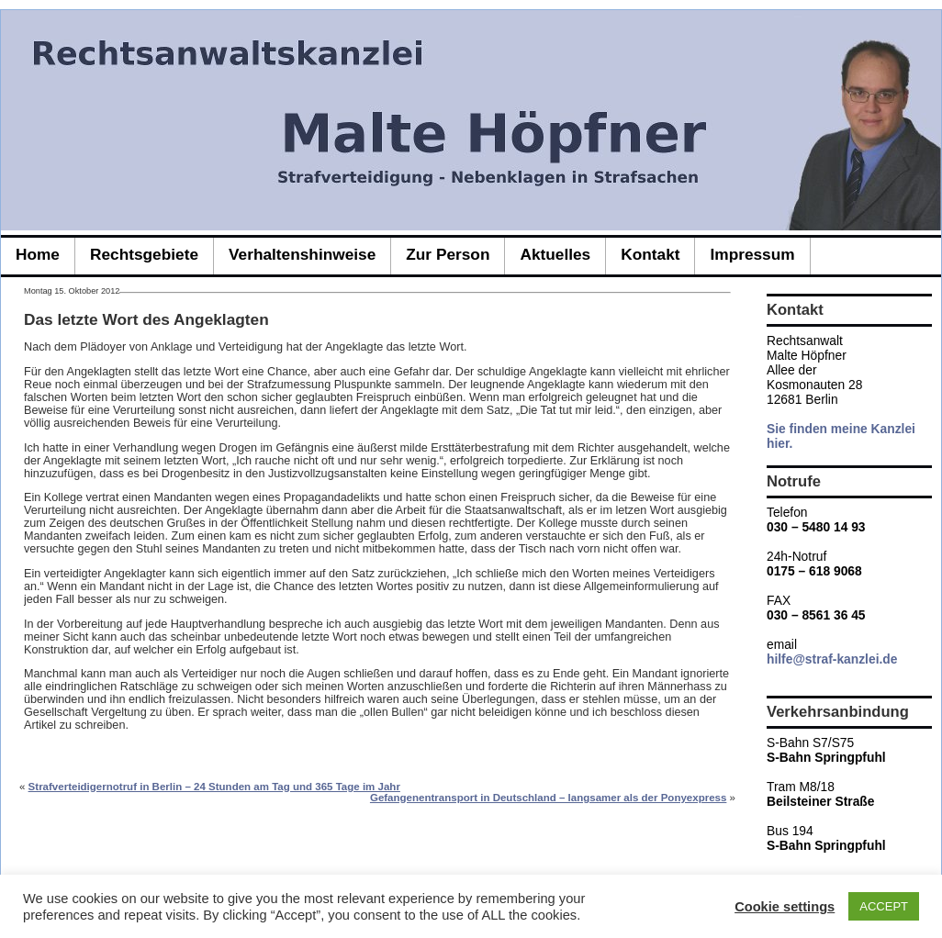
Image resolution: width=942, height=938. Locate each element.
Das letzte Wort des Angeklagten (146, 319)
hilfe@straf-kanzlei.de (832, 659)
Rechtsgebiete (144, 254)
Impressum (752, 254)
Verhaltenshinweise (302, 254)
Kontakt (650, 254)
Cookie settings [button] (785, 906)
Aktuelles (555, 254)
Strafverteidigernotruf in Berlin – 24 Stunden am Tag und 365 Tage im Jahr (214, 786)
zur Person (447, 254)
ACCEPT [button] (883, 906)
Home (38, 254)
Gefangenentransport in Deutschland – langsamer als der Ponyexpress (548, 797)
